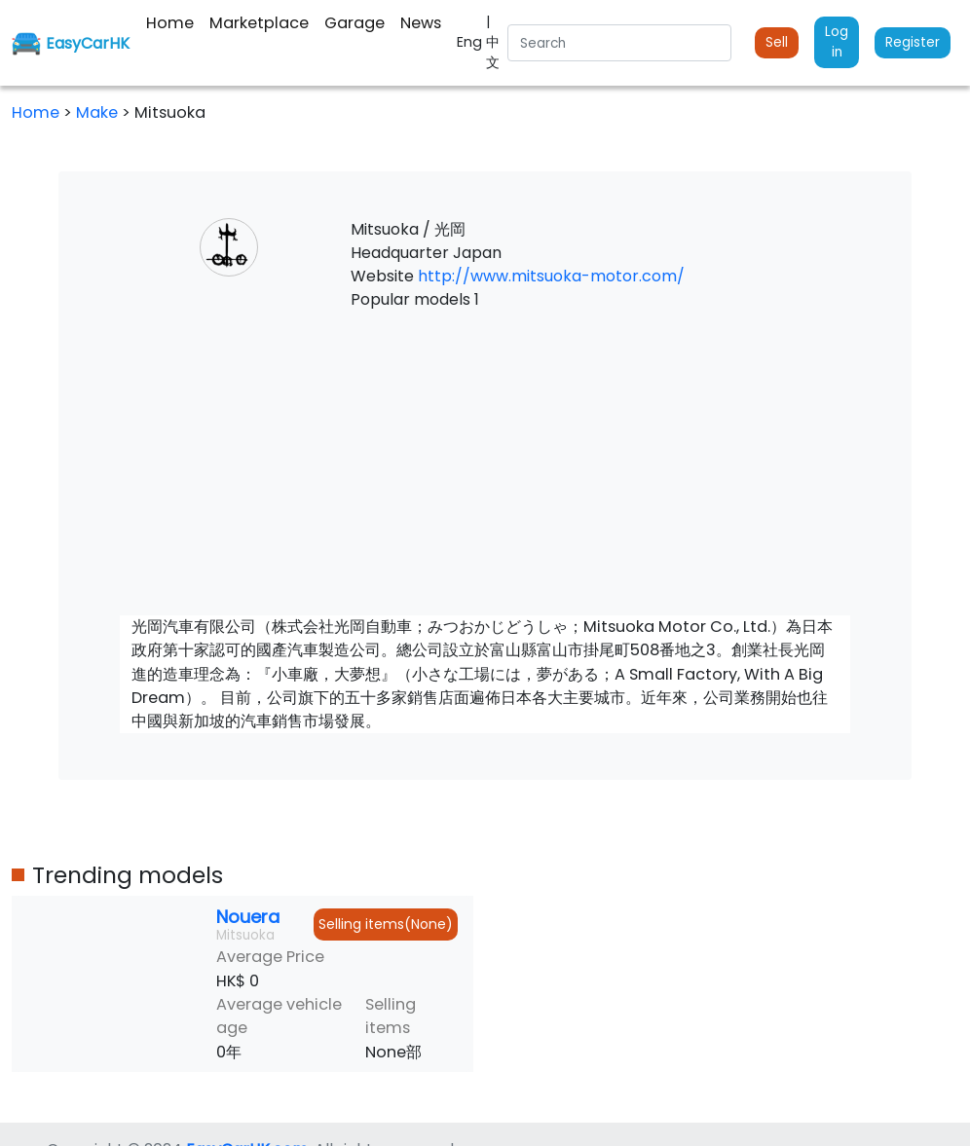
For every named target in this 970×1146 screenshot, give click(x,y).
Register (912, 42)
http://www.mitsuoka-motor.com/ (551, 276)
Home (35, 112)
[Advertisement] (485, 463)
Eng (471, 42)
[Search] (619, 42)
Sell (776, 42)
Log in (836, 41)
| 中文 (493, 42)
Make (99, 112)
